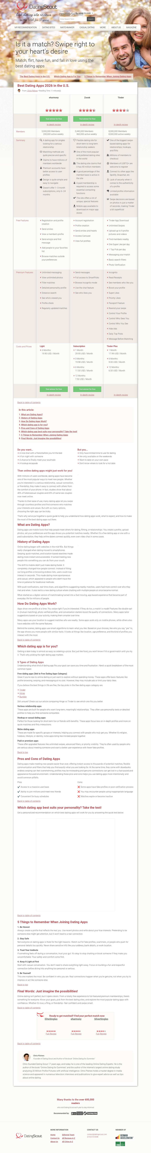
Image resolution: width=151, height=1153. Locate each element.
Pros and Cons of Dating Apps (35, 423)
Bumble (23, 692)
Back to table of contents (28, 397)
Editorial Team (68, 1130)
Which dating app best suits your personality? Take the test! (49, 426)
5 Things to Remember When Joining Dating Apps (107, 71)
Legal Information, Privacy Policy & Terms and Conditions (114, 1151)
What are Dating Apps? (32, 409)
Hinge (22, 688)
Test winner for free (54, 114)
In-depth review (54, 119)
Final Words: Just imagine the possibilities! (41, 433)
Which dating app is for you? (34, 420)
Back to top (22, 747)
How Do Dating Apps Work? (34, 416)
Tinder (121, 92)
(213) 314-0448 (92, 1132)
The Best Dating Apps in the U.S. (35, 71)
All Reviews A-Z (68, 1133)
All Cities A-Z (67, 1137)
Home (52, 1130)
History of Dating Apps (31, 413)
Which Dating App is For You (67, 71)
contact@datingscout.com (97, 1129)
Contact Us (54, 1133)
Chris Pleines (32, 86)
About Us (54, 1137)
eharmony (54, 92)
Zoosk (87, 92)
